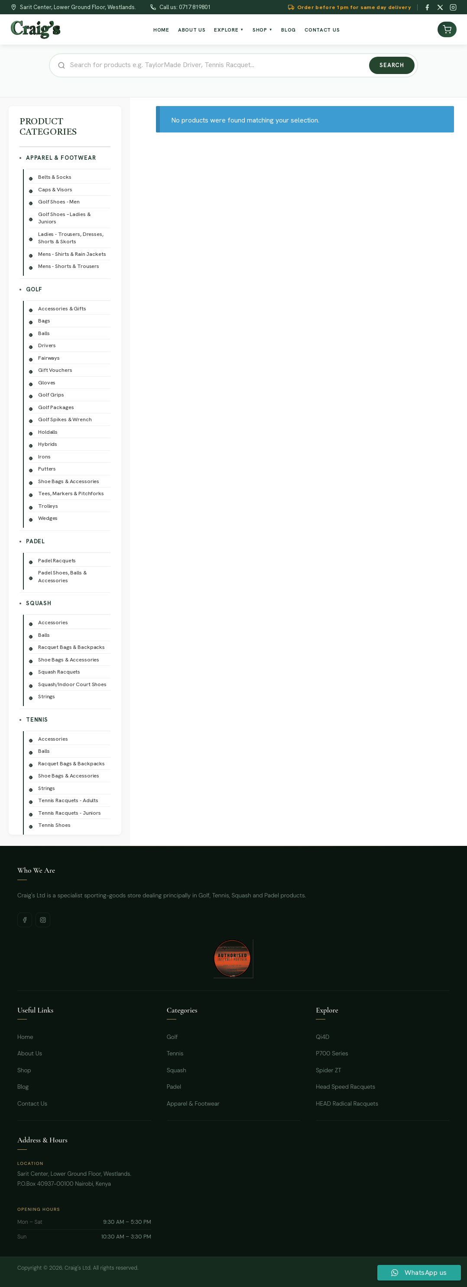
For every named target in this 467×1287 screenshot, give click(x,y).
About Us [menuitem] (192, 29)
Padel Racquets (57, 560)
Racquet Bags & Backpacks (71, 647)
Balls (43, 333)
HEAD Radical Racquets (347, 1103)
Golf (34, 289)
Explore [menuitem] (229, 29)
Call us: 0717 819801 (185, 7)
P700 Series (332, 1053)
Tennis (37, 719)
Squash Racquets (59, 671)
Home (25, 1037)
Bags (44, 320)
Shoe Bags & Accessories (68, 481)
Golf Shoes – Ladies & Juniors (64, 218)
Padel (35, 541)
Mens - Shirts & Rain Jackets (72, 254)
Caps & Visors (55, 189)
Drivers (47, 345)
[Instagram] (453, 7)
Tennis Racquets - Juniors (69, 812)
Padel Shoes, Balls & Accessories (62, 576)
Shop (24, 1070)
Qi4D (322, 1037)
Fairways (49, 357)
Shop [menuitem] (262, 29)
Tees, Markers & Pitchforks (71, 493)
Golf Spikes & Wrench (65, 419)
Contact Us (32, 1103)
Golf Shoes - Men (59, 201)
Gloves (46, 382)
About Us (29, 1053)
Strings (46, 696)
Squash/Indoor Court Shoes (72, 684)
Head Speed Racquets (345, 1086)
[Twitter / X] (440, 7)
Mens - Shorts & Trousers (68, 266)
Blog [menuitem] (288, 29)
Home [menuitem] (161, 29)
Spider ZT (328, 1070)
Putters (47, 468)
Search (391, 65)
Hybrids (47, 444)
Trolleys (48, 506)
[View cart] (447, 29)
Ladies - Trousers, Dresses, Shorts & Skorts (71, 237)
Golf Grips (51, 394)
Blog (23, 1086)
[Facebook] (427, 7)
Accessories (53, 622)
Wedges (48, 518)
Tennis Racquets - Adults (68, 800)
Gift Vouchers (55, 370)
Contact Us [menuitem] (322, 29)
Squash (39, 603)
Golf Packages (56, 407)
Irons (44, 456)
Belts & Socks (54, 177)
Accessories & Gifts (62, 308)
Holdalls (48, 431)
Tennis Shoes (54, 825)
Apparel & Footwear (61, 157)
